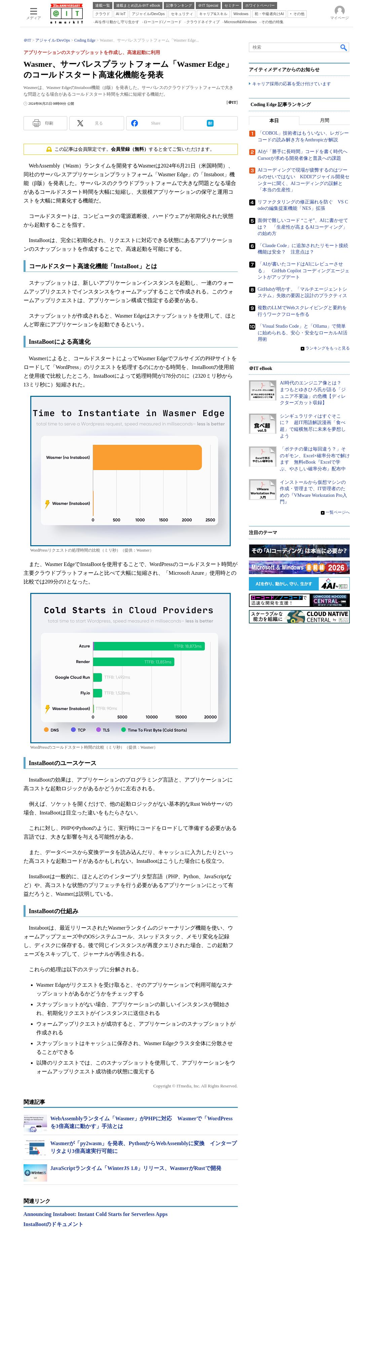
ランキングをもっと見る (327, 348)
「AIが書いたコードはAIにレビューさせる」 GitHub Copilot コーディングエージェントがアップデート (303, 271)
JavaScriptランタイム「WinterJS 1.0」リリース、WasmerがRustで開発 (135, 1168)
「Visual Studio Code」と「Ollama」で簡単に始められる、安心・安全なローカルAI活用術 (302, 333)
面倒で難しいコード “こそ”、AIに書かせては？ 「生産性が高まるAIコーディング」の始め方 (303, 227)
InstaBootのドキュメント (54, 1224)
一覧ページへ (338, 512)
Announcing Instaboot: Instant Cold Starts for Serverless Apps (96, 1214)
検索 (344, 47)
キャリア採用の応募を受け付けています (291, 84)
